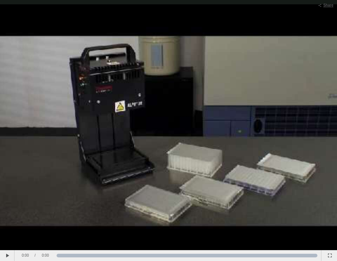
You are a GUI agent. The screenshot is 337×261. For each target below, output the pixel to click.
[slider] (187, 255)
